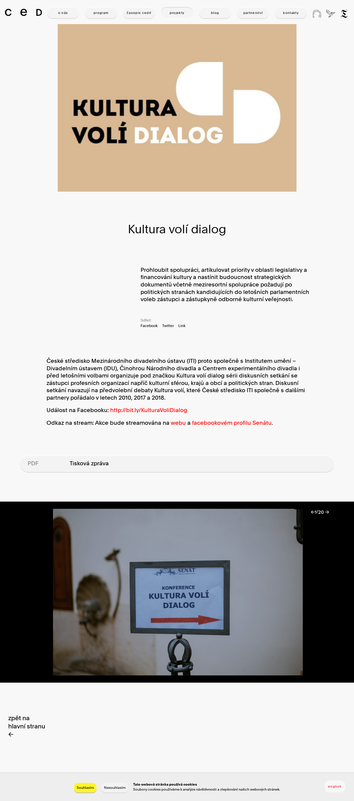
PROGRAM (101, 13)
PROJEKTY (177, 13)
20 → (323, 512)
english (335, 786)
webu (178, 422)
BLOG (215, 13)
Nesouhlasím (115, 787)
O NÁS (63, 13)
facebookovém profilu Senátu (232, 422)
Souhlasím (85, 787)
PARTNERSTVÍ (253, 13)
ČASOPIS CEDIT (139, 13)
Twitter (168, 325)
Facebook (149, 325)
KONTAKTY (291, 13)
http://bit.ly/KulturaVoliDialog (148, 410)
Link (182, 325)
